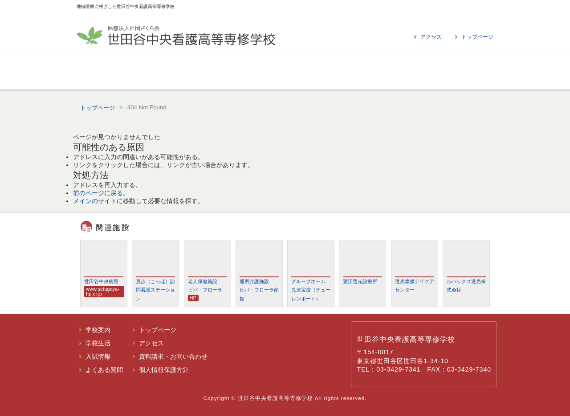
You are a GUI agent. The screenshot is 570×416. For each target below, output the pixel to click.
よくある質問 (438, 70)
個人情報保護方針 (164, 369)
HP (193, 297)
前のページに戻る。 (101, 192)
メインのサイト (95, 200)
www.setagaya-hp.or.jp (102, 291)
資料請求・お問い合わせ (173, 356)
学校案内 (131, 70)
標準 (472, 11)
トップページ (477, 37)
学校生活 (234, 70)
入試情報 (336, 70)
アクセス (431, 37)
